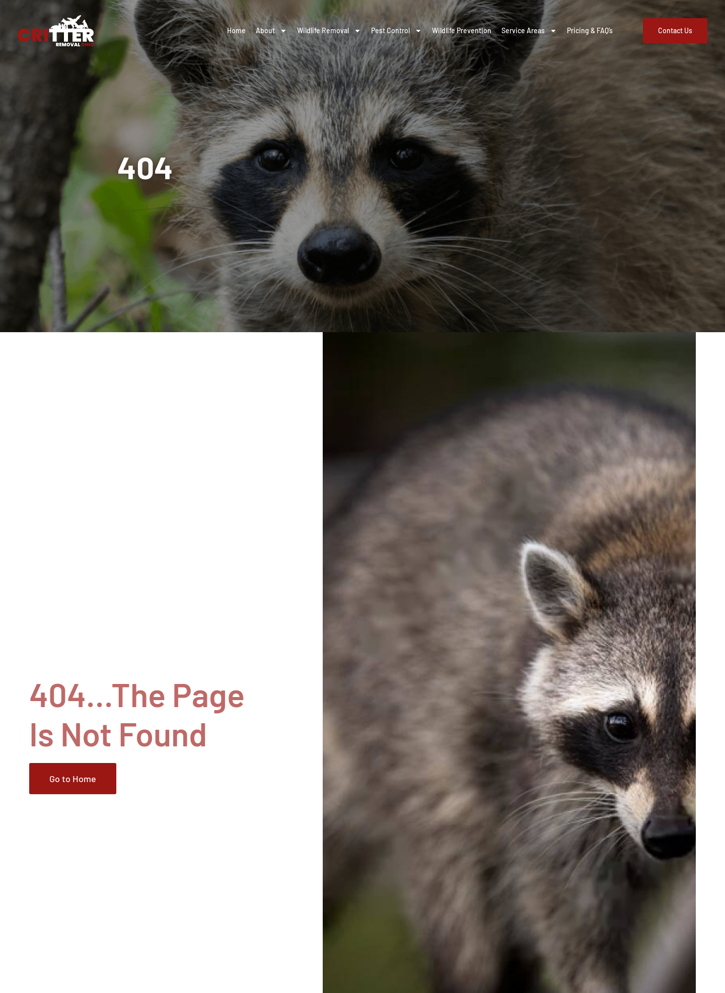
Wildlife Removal (329, 30)
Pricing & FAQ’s (590, 30)
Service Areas (529, 30)
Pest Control (396, 30)
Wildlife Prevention (461, 30)
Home (236, 30)
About (271, 30)
